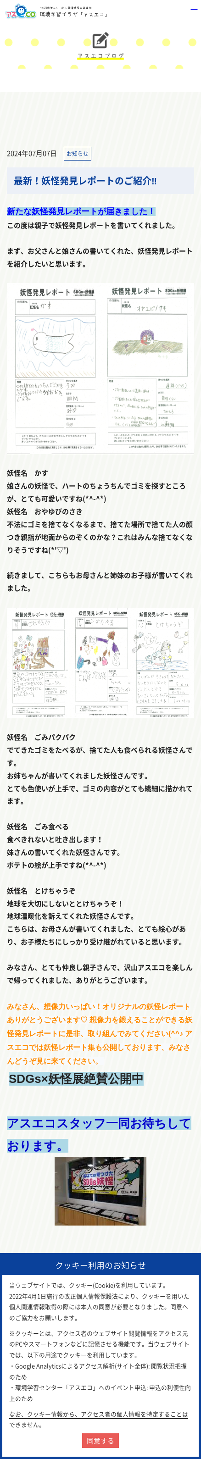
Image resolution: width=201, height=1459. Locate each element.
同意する (100, 1441)
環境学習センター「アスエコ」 (58, 11)
